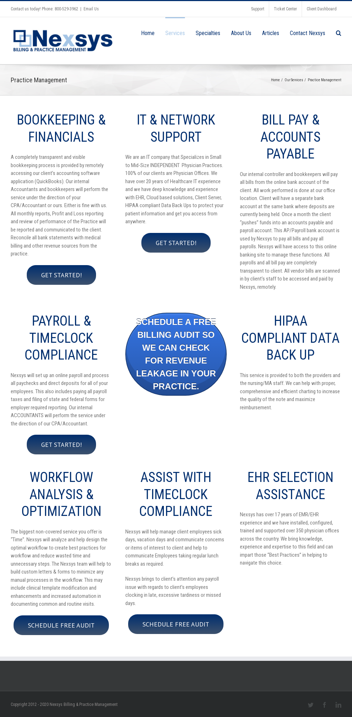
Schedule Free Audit (61, 625)
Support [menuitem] (257, 8)
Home (275, 80)
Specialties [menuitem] (208, 33)
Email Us (91, 8)
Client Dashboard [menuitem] (322, 8)
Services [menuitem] (175, 33)
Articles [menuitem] (270, 33)
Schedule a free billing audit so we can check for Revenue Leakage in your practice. (176, 354)
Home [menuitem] (148, 33)
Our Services (294, 80)
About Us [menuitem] (241, 33)
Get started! (61, 275)
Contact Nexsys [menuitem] (307, 33)
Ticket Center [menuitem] (285, 8)
